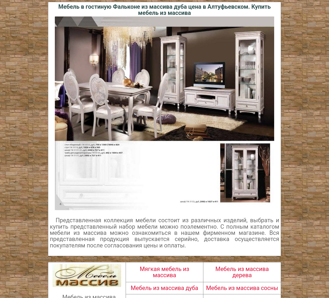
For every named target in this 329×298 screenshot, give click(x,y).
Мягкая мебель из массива (164, 272)
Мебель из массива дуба (164, 287)
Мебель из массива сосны (242, 287)
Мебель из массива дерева (242, 272)
